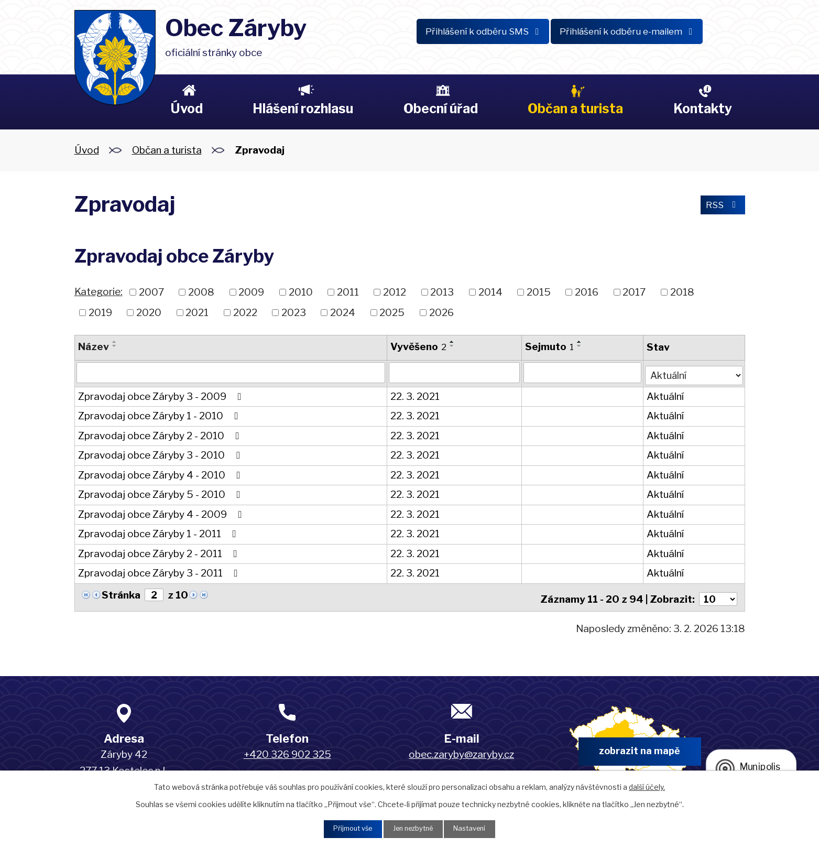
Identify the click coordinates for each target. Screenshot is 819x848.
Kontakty (702, 108)
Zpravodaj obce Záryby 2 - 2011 (160, 552)
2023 (293, 312)
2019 (100, 312)
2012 (394, 292)
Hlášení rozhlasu (303, 108)
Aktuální (664, 394)
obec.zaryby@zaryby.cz (461, 749)
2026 (441, 312)
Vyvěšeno (418, 347)
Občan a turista (575, 108)
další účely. (647, 785)
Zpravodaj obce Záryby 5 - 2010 (161, 492)
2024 (342, 312)
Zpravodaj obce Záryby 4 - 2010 (161, 473)
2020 (148, 312)
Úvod (186, 108)
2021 (197, 312)
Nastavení (476, 828)
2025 (392, 312)
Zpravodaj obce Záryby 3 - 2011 (160, 571)
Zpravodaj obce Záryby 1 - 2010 (160, 414)
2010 (301, 292)
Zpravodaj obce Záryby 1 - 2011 (159, 532)
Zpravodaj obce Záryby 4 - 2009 (162, 512)
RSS (720, 206)
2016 (586, 292)
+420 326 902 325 (287, 749)
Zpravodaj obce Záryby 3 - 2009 (162, 394)
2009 (251, 292)
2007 (151, 292)
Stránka (121, 593)
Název (93, 347)
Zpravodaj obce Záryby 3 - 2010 (161, 453)
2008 (201, 292)
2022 (245, 312)
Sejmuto (549, 347)
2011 (348, 292)
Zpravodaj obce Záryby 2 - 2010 (161, 434)
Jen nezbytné (413, 828)
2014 (490, 292)
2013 (442, 292)
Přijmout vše (347, 828)
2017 (634, 292)
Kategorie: (98, 292)
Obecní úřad (440, 108)
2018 (682, 292)
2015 (539, 292)
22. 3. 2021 (414, 394)
